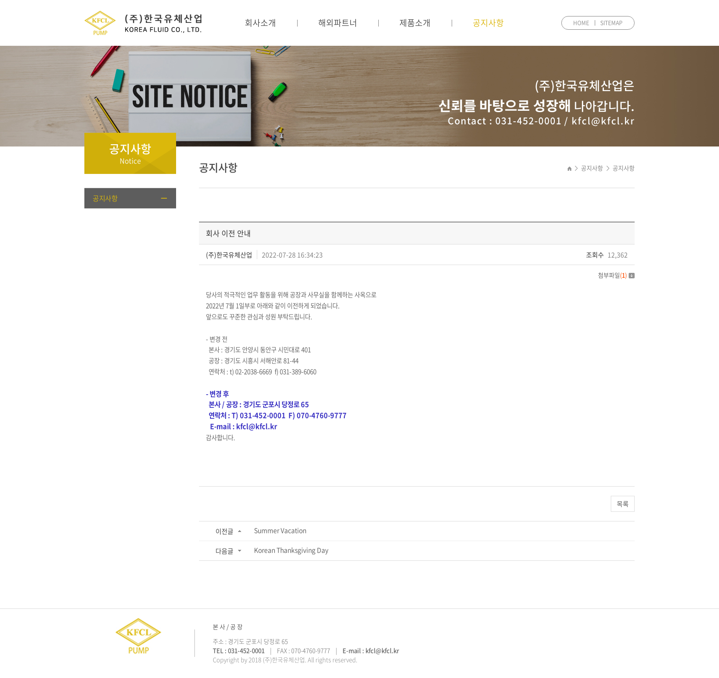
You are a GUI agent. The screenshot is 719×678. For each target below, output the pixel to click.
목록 (623, 503)
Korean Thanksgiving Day (291, 549)
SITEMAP (611, 23)
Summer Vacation (280, 530)
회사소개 (260, 22)
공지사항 (488, 22)
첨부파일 (616, 275)
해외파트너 (337, 22)
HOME (581, 23)
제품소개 (415, 22)
